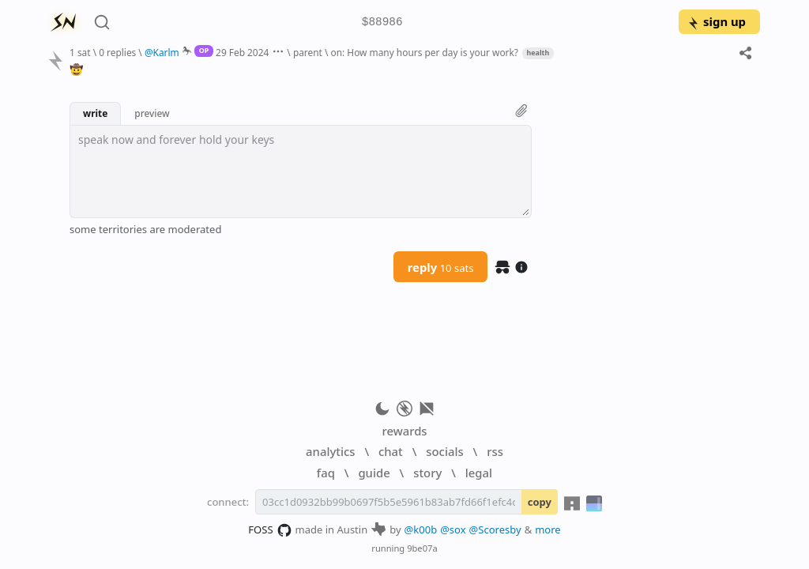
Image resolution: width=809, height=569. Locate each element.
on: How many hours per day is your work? (425, 52)
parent (307, 52)
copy (539, 502)
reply (441, 267)
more (548, 529)
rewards (404, 431)
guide (373, 472)
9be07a (422, 548)
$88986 (382, 22)
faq (326, 472)
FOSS (270, 530)
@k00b (421, 529)
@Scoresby (495, 529)
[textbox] (300, 171)
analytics (330, 451)
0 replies (117, 52)
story (427, 472)
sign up (716, 21)
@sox (452, 529)
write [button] (95, 113)
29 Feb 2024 (242, 52)
